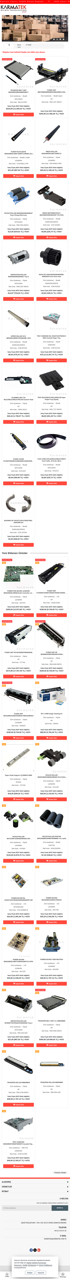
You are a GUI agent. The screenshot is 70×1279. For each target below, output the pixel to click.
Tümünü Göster (60, 1173)
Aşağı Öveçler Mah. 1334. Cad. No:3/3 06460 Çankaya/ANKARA (43, 1223)
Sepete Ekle (18, 114)
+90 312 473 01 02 (60, 1231)
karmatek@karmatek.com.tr (55, 1239)
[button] (54, 39)
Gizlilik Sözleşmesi (29, 1265)
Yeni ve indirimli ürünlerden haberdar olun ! (52, 1203)
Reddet (29, 1273)
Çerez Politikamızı (45, 1265)
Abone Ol (60, 1208)
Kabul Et (41, 1273)
